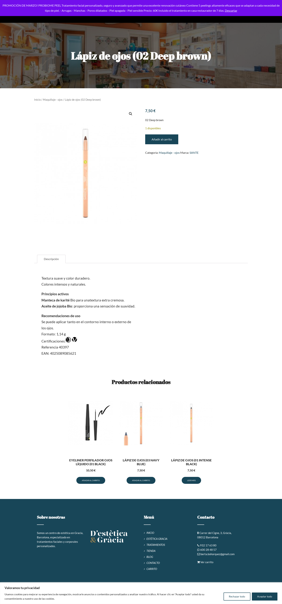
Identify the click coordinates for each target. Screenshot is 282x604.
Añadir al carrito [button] (91, 480)
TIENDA (150, 550)
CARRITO (151, 568)
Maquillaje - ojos (53, 99)
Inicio (37, 99)
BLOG (149, 556)
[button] (130, 114)
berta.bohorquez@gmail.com (218, 554)
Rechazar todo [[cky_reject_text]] (237, 596)
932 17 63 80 (208, 545)
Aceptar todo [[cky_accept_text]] (264, 596)
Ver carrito (205, 562)
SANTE (194, 152)
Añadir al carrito (162, 139)
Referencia (49, 347)
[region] (141, 593)
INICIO (150, 532)
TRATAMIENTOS (155, 544)
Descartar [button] (231, 10)
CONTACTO (153, 562)
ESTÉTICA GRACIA (156, 538)
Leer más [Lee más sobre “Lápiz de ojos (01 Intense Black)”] (191, 480)
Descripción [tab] (51, 259)
